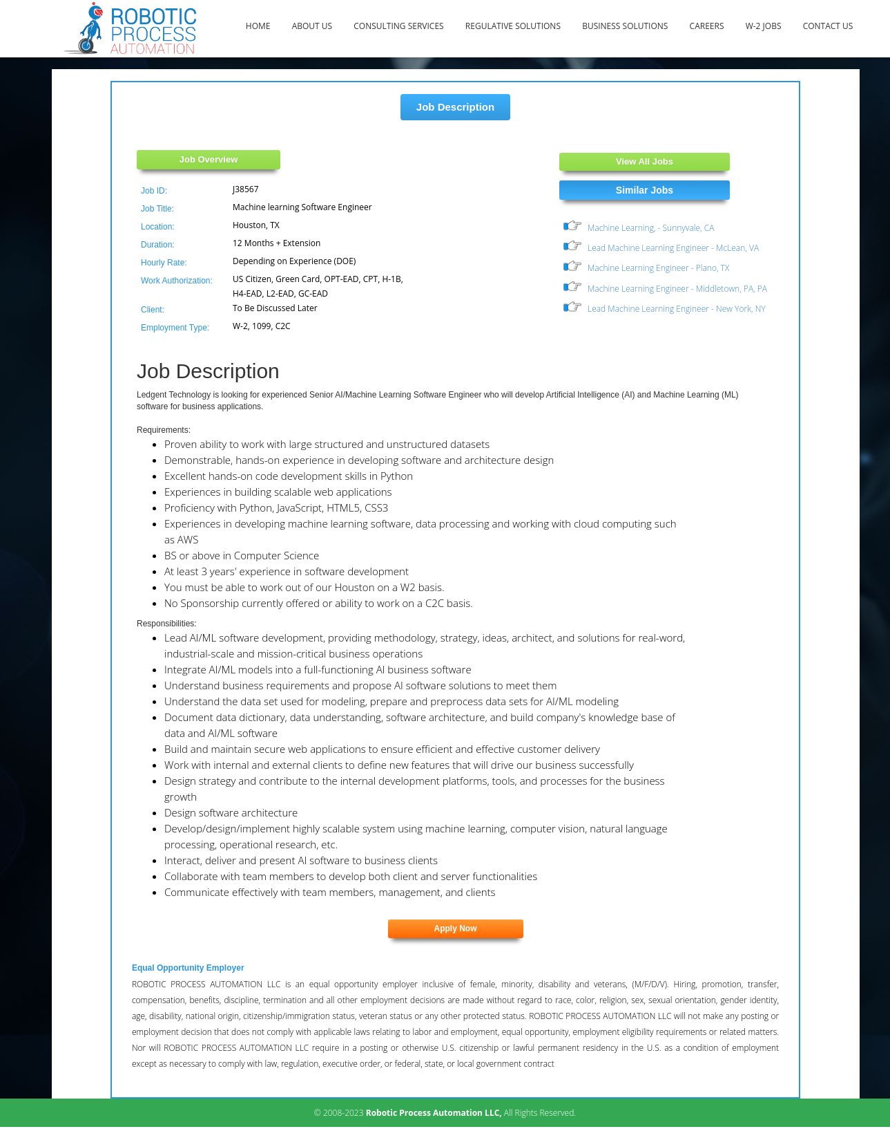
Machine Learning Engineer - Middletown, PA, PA (677, 289)
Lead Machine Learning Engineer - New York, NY (677, 309)
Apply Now (455, 928)
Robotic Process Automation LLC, (434, 1113)
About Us (312, 26)
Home (258, 26)
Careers (707, 26)
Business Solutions (625, 26)
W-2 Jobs (764, 26)
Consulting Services (398, 26)
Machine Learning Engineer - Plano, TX (658, 268)
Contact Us (828, 26)
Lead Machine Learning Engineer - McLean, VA (673, 248)
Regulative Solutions (513, 26)
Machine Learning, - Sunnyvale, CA (651, 228)
